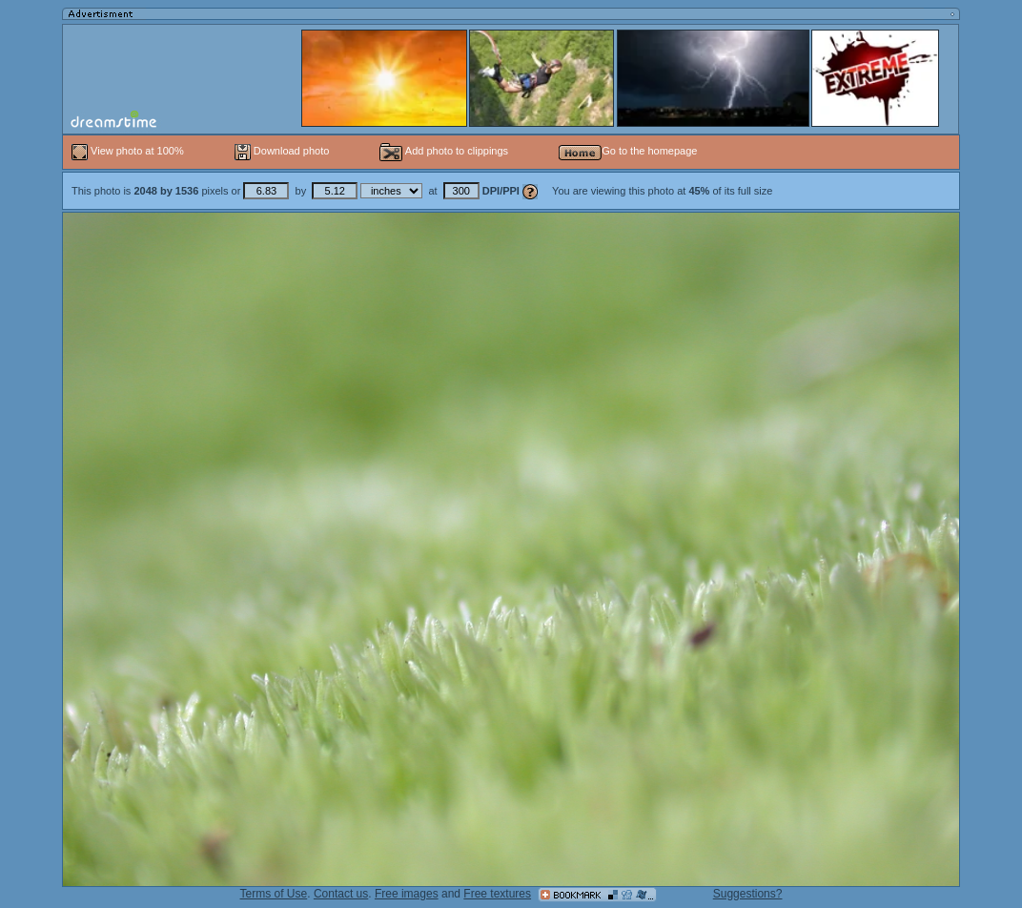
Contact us (341, 893)
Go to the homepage (628, 150)
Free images (407, 893)
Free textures (497, 893)
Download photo (282, 150)
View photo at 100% (129, 150)
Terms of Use (274, 893)
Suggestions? (748, 893)
